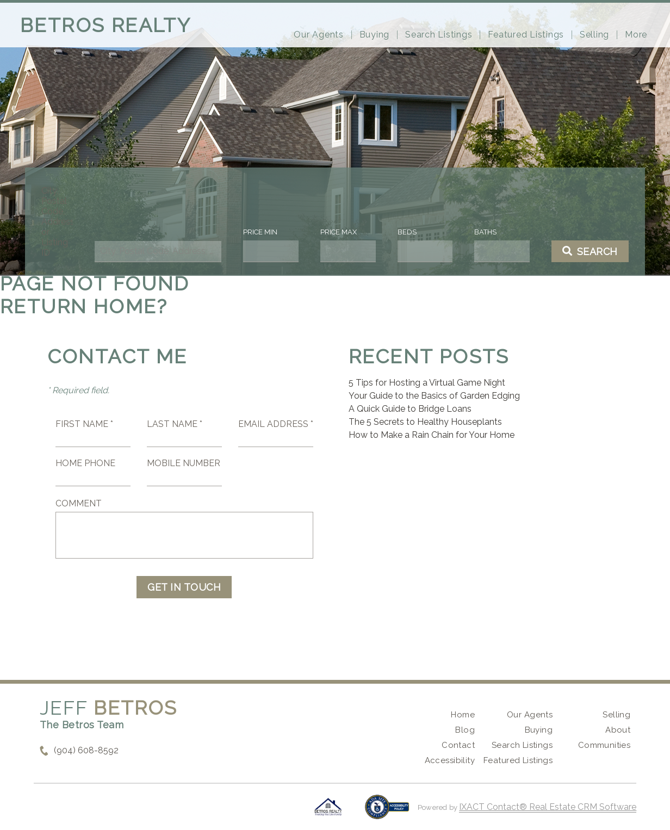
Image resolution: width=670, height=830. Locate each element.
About (617, 730)
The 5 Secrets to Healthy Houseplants (425, 422)
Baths (480, 232)
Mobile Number (183, 463)
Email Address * (275, 424)
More (636, 34)
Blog (465, 730)
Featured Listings (526, 34)
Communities (604, 745)
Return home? (84, 306)
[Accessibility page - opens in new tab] (387, 812)
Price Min (262, 232)
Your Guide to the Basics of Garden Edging (434, 396)
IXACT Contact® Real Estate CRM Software (547, 807)
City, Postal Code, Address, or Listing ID (65, 221)
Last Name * (174, 424)
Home (463, 715)
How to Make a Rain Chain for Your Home (431, 435)
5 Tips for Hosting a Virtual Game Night (427, 382)
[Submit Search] (582, 251)
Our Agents (319, 34)
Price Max (338, 232)
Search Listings (438, 34)
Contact (458, 745)
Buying (374, 34)
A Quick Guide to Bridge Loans (410, 409)
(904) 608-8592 (86, 750)
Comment (78, 503)
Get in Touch (184, 587)
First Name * (84, 424)
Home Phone (85, 463)
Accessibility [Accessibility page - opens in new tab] (450, 760)
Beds (403, 232)
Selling (594, 34)
